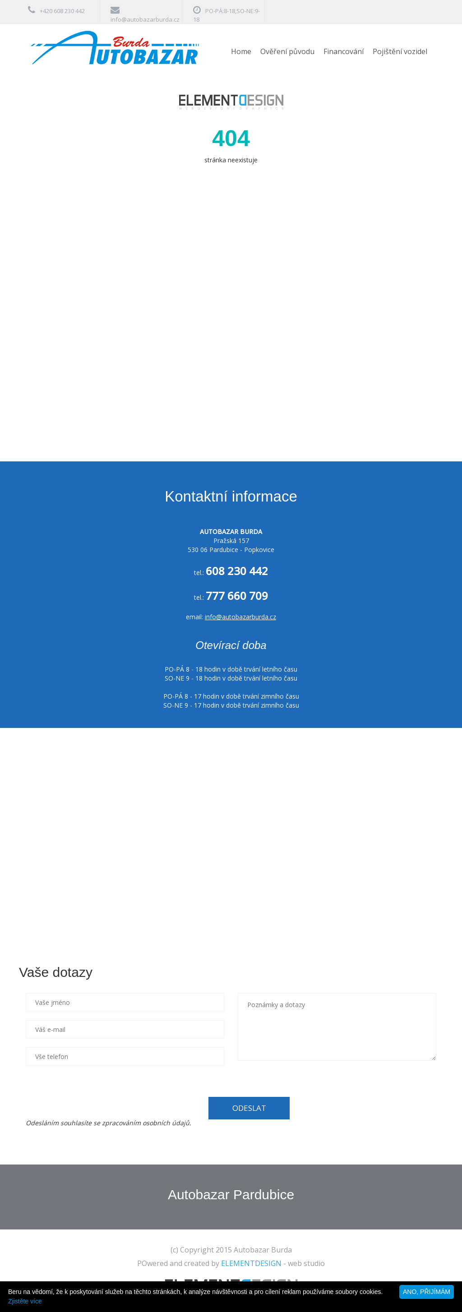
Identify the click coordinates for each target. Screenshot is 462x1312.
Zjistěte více (25, 1301)
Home (241, 51)
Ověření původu (287, 51)
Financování (343, 51)
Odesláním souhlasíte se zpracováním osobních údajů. (108, 1123)
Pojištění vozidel (400, 51)
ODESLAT (249, 1108)
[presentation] (94, 1091)
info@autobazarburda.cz (145, 19)
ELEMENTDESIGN (251, 1263)
